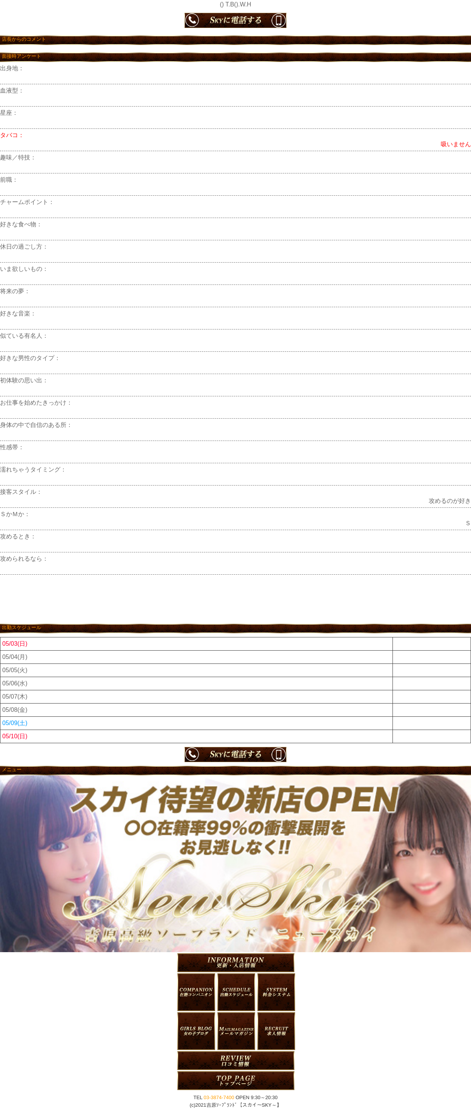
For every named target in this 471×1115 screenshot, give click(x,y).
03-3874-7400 (219, 1097)
